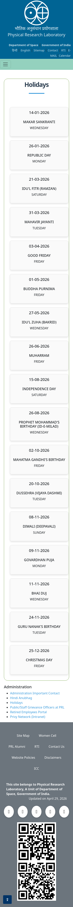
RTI (63, 50)
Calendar (65, 55)
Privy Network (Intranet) (27, 717)
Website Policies (23, 757)
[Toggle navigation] (5, 64)
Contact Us (56, 746)
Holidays (16, 702)
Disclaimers (52, 757)
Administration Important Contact (35, 693)
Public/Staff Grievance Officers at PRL (37, 707)
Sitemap (39, 50)
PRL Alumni (17, 746)
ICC (36, 768)
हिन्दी (14, 50)
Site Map (23, 735)
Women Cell (47, 735)
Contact (53, 50)
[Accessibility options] (7, 899)
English (25, 50)
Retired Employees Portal (28, 712)
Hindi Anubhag (21, 698)
